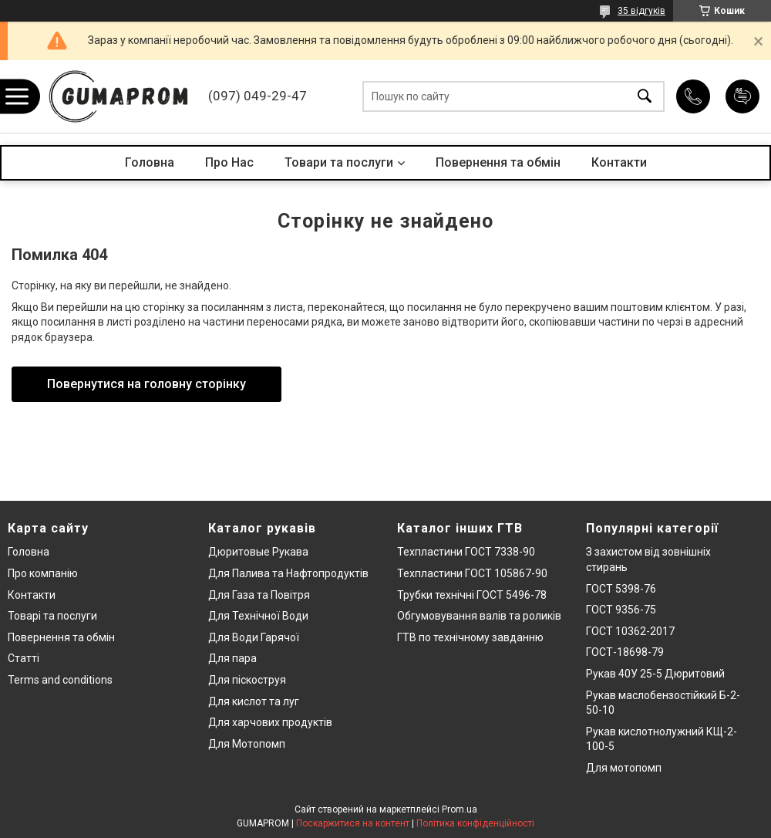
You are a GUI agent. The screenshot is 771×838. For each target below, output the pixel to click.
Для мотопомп (624, 768)
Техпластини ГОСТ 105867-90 (472, 573)
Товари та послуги (338, 162)
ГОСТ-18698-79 (625, 652)
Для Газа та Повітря (259, 595)
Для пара (232, 658)
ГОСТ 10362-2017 (630, 631)
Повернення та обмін (498, 162)
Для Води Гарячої (253, 637)
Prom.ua (459, 809)
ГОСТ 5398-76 (621, 589)
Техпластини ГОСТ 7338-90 (466, 552)
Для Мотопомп (246, 744)
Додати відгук (742, 96)
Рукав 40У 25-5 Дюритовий (655, 673)
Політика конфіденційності (475, 823)
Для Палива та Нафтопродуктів (288, 573)
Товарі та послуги (52, 616)
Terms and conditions (60, 680)
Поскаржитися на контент (352, 823)
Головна (149, 162)
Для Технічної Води (258, 616)
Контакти (619, 162)
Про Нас (229, 162)
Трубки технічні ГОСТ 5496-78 (472, 595)
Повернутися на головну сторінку (146, 384)
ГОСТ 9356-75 (621, 609)
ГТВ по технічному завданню (470, 637)
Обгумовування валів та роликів (479, 616)
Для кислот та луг (253, 701)
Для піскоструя (247, 680)
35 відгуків (641, 10)
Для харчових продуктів (270, 722)
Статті (23, 658)
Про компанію (43, 573)
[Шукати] (644, 97)
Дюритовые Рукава (258, 552)
